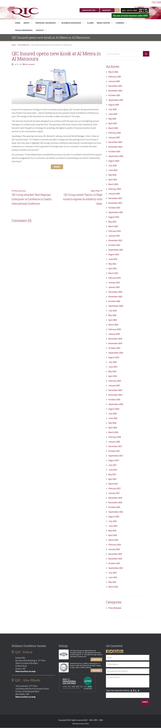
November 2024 (115, 147)
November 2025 (115, 90)
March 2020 (113, 324)
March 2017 (113, 484)
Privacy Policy (84, 724)
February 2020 (114, 329)
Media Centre (105, 23)
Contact (41, 30)
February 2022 (114, 278)
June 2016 (112, 526)
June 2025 (112, 114)
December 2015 (115, 554)
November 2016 (115, 502)
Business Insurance (73, 23)
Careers (121, 23)
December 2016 (115, 498)
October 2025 (114, 95)
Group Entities (89, 10)
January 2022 (114, 282)
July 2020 (112, 310)
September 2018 (115, 404)
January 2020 (114, 334)
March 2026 (113, 72)
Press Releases (23, 45)
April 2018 (112, 427)
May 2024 (112, 175)
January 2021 (114, 287)
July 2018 (112, 413)
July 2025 (112, 109)
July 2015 (112, 572)
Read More (96, 660)
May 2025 (112, 118)
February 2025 (114, 133)
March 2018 (113, 432)
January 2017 (114, 493)
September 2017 (115, 455)
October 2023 (114, 207)
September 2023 (115, 212)
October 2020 (114, 301)
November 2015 (115, 558)
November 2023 (115, 203)
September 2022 (115, 250)
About (27, 23)
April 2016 (112, 535)
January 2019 (114, 385)
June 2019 (112, 367)
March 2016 (113, 540)
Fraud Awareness (24, 30)
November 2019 (115, 343)
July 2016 (112, 521)
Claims (90, 23)
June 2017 (112, 470)
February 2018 (114, 437)
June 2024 (112, 170)
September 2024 (115, 156)
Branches (107, 10)
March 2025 (113, 128)
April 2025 (112, 123)
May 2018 (112, 423)
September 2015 (115, 568)
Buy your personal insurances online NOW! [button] (129, 15)
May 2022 (112, 264)
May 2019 (112, 371)
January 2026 (114, 81)
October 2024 (114, 151)
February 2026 (114, 76)
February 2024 (114, 189)
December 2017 (115, 446)
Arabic (57, 167)
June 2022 (112, 259)
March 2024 (113, 184)
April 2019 (112, 376)
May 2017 (112, 474)
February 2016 (114, 544)
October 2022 (114, 245)
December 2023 (115, 198)
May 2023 (112, 221)
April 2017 (112, 479)
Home (17, 23)
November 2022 (115, 240)
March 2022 (113, 273)
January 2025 (114, 137)
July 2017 (112, 465)
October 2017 (114, 451)
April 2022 (112, 268)
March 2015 (113, 587)
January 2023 (114, 235)
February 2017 (114, 488)
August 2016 (113, 516)
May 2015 (112, 582)
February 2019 (114, 381)
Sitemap (75, 724)
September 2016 (115, 512)
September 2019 (115, 352)
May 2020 (112, 315)
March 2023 (113, 226)
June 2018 (112, 418)
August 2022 (113, 254)
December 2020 (115, 292)
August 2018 (113, 409)
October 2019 (114, 348)
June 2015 (112, 577)
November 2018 (115, 395)
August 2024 (113, 161)
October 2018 (114, 399)
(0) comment (30, 64)
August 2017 (113, 460)
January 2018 (114, 441)
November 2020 (115, 296)
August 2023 (113, 217)
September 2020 (115, 306)
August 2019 (113, 357)
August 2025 (113, 104)
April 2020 (112, 320)
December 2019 (115, 338)
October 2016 (114, 507)
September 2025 (115, 100)
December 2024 (115, 142)
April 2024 (112, 179)
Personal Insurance (46, 23)
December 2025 (115, 86)
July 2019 (112, 362)
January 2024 (114, 193)
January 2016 (114, 549)
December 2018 (115, 390)
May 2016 (112, 530)
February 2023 (114, 231)
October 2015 (114, 563)
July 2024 (112, 165)
